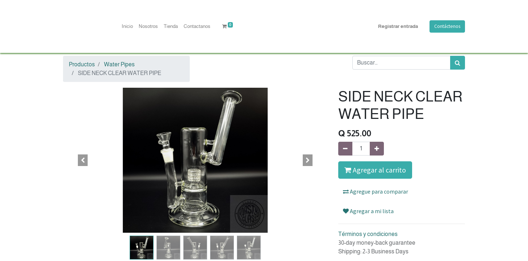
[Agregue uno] (377, 149)
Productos (82, 64)
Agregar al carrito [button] (375, 169)
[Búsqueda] (457, 63)
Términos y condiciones (368, 234)
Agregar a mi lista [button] (368, 211)
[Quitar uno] (345, 149)
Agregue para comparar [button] (375, 191)
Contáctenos (447, 26)
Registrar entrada (398, 26)
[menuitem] (127, 26)
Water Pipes (119, 64)
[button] (83, 160)
